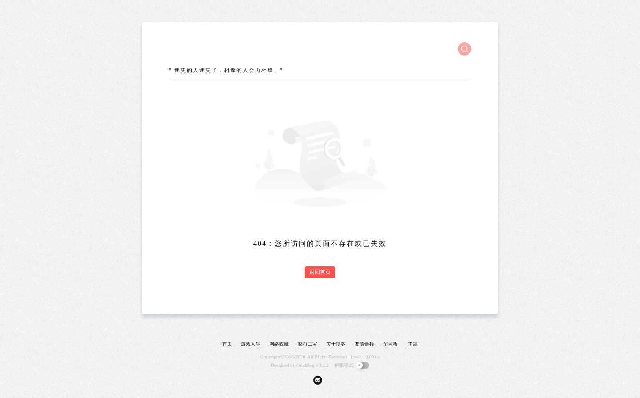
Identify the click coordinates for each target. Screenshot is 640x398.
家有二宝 (307, 343)
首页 (227, 343)
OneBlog (305, 365)
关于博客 (336, 343)
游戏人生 (250, 343)
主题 (413, 343)
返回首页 (320, 272)
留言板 (390, 343)
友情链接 (364, 343)
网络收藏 (279, 343)
